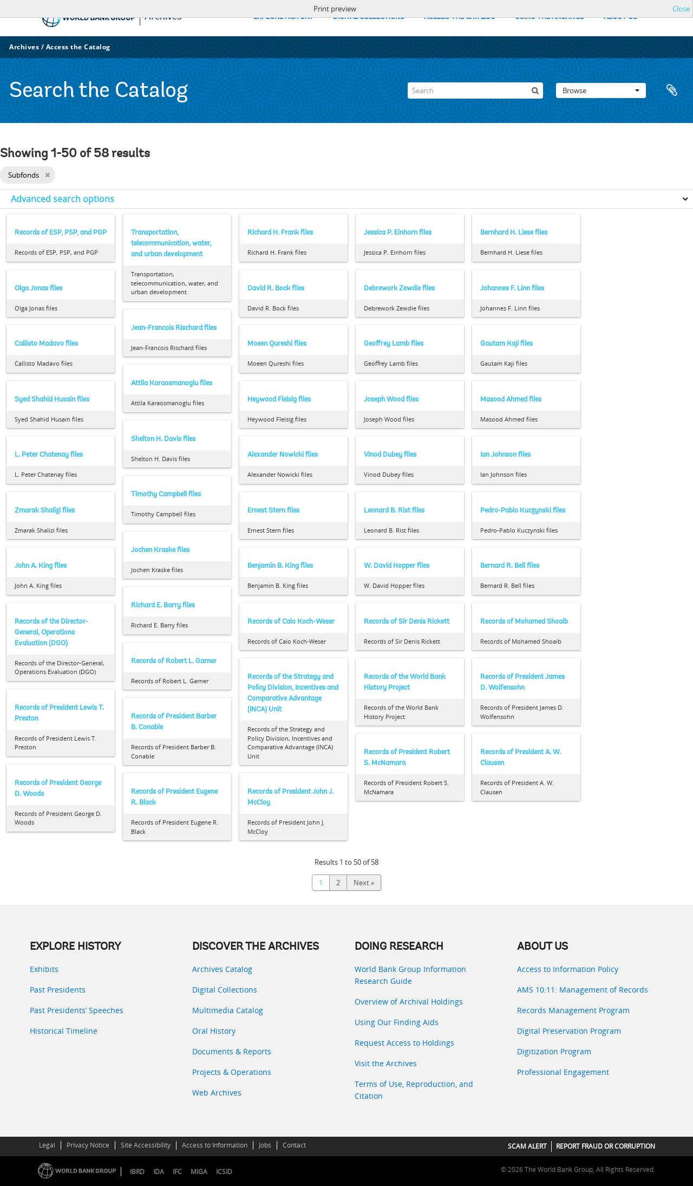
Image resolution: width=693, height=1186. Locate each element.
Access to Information (214, 1145)
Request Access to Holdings (404, 1043)
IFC (177, 1171)
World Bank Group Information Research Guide (410, 975)
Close (681, 9)
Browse (601, 90)
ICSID (224, 1171)
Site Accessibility (146, 1145)
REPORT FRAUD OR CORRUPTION (605, 1146)
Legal (47, 1145)
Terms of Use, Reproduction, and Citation (414, 1090)
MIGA (199, 1171)
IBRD (137, 1171)
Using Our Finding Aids (397, 1022)
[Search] (475, 90)
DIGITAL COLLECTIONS (368, 17)
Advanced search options (62, 199)
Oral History (214, 1031)
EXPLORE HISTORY (283, 17)
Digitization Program (554, 1051)
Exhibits (44, 969)
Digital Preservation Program (569, 1031)
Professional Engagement (563, 1072)
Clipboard (672, 90)
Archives (24, 46)
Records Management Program (573, 1010)
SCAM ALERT (527, 1146)
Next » (364, 882)
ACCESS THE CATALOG (459, 17)
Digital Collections (224, 989)
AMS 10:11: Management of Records (582, 989)
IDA (158, 1171)
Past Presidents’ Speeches (76, 1010)
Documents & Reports (231, 1051)
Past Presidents (58, 989)
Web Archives (216, 1092)
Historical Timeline (63, 1031)
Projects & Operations (231, 1072)
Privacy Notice (88, 1145)
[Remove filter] (47, 175)
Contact (294, 1145)
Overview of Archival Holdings (409, 1001)
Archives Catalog (222, 969)
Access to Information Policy (567, 969)
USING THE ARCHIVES (549, 17)
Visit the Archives (386, 1063)
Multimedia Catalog (227, 1010)
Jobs (265, 1145)
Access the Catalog (78, 46)
